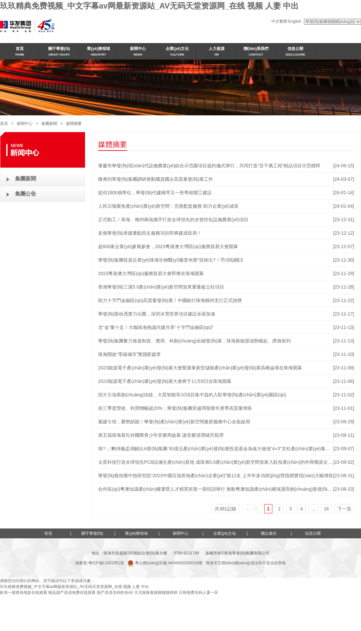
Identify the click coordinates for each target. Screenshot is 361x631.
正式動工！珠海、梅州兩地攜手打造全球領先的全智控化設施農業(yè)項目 (173, 219)
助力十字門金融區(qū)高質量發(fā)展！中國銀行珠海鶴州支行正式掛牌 (170, 300)
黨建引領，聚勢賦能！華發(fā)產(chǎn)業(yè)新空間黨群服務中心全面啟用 (174, 421)
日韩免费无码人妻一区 (198, 592)
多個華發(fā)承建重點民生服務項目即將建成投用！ (150, 233)
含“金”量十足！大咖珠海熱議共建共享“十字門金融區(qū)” (156, 327)
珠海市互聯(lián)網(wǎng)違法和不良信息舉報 (246, 563)
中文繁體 (279, 21)
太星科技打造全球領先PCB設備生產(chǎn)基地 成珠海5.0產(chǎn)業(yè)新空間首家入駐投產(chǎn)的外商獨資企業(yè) (219, 462)
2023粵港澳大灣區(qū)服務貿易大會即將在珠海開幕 (151, 273)
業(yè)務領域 (136, 533)
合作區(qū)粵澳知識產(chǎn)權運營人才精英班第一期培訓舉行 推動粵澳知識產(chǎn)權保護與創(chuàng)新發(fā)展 (215, 489)
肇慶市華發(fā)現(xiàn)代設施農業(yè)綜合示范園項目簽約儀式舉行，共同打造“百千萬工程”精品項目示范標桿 (209, 165)
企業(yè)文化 (224, 533)
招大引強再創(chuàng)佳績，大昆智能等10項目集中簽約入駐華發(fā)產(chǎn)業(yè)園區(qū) (192, 394)
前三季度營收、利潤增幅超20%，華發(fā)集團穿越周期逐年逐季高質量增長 (175, 408)
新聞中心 (24, 123)
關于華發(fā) (92, 533)
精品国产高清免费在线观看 (72, 592)
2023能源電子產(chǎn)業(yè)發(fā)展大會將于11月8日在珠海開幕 (164, 381)
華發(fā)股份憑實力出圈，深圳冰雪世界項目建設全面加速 (156, 313)
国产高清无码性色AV (115, 592)
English (294, 21)
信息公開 (313, 533)
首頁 (4, 123)
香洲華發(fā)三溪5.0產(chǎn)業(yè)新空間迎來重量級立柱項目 (161, 287)
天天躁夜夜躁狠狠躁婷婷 (156, 592)
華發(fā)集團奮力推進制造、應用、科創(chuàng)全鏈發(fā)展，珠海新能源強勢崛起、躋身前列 (194, 340)
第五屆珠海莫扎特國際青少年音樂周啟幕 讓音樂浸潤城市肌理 (160, 435)
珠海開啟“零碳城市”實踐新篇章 (129, 354)
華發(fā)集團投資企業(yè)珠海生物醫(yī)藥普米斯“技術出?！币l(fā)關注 (171, 260)
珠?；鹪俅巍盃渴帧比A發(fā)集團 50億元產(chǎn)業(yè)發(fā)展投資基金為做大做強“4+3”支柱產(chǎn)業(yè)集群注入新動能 (225, 448)
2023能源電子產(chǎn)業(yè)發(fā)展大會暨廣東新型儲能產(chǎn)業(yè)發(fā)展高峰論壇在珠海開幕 (200, 367)
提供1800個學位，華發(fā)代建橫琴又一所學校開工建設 (155, 192)
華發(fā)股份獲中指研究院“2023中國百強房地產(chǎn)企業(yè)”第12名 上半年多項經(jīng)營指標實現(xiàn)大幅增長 (215, 475)
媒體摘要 (74, 123)
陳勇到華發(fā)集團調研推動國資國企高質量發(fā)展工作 (155, 179)
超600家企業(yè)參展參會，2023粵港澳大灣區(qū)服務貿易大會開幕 (168, 246)
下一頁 (344, 508)
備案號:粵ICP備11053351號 (99, 563)
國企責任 (269, 533)
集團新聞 (49, 123)
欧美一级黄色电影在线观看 (23, 592)
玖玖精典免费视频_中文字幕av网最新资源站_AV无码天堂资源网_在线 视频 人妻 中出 (149, 5)
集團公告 (25, 194)
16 (326, 508)
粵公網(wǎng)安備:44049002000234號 (164, 563)
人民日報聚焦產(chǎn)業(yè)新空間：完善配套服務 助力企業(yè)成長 (168, 206)
